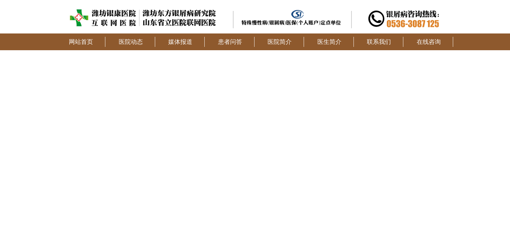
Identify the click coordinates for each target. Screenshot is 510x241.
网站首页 (81, 41)
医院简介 (280, 41)
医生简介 (329, 41)
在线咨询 (429, 41)
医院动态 (131, 41)
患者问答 (230, 41)
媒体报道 (180, 41)
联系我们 (379, 41)
